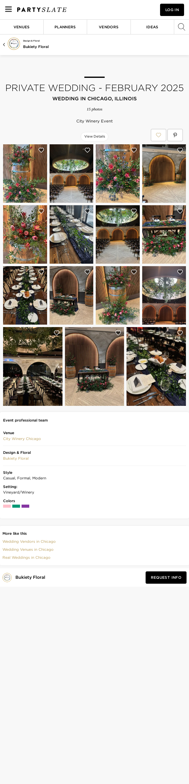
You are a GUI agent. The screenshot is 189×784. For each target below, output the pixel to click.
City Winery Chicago (22, 438)
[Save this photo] (41, 150)
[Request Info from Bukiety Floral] (166, 577)
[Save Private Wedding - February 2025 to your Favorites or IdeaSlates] (158, 135)
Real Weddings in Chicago (26, 557)
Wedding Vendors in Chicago (29, 541)
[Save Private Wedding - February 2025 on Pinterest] (175, 135)
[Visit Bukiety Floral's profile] (31, 577)
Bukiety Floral (36, 46)
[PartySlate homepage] (41, 9)
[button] (22, 439)
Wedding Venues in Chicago (28, 549)
